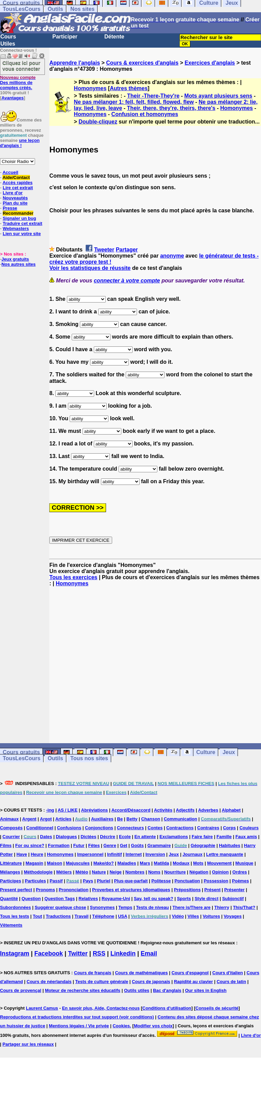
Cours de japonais (151, 981)
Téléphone (103, 916)
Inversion (155, 854)
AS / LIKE (68, 810)
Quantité (9, 898)
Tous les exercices (73, 577)
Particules (35, 880)
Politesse (161, 880)
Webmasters (16, 228)
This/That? (244, 907)
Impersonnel (90, 854)
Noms (154, 872)
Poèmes (240, 880)
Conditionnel (39, 827)
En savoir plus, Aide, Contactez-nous (101, 1008)
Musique (245, 863)
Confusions (69, 827)
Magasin (34, 863)
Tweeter (104, 249)
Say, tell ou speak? (153, 898)
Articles (63, 818)
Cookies (121, 1025)
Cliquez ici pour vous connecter (21, 65)
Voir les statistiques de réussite (89, 268)
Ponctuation (187, 880)
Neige (115, 872)
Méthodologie (38, 872)
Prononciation (73, 889)
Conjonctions (99, 827)
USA (122, 916)
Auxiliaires (102, 818)
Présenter (234, 889)
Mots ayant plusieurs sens (218, 96)
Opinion (220, 872)
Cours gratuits (21, 752)
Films (6, 845)
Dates (46, 836)
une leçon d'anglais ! (19, 143)
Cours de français (92, 972)
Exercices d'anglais (210, 63)
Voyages (233, 916)
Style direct (207, 898)
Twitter (78, 953)
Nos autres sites (18, 264)
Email (149, 953)
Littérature (11, 863)
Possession (216, 880)
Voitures (211, 916)
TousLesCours (21, 9)
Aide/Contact (16, 177)
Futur (78, 845)
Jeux (229, 752)
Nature (99, 872)
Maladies (127, 863)
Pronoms (45, 889)
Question (31, 898)
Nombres (134, 872)
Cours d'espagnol (190, 972)
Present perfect (16, 889)
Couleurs (249, 827)
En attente (145, 836)
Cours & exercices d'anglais (142, 63)
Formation (59, 845)
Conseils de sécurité (216, 1008)
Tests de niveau (152, 907)
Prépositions (187, 889)
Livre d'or (13, 192)
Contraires (208, 827)
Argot (46, 818)
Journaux (192, 854)
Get (123, 845)
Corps (229, 827)
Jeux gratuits (15, 259)
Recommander (18, 213)
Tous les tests (14, 916)
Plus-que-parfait (131, 880)
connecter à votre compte (127, 280)
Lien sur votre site (22, 233)
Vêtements (11, 925)
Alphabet (231, 810)
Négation (198, 872)
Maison (54, 863)
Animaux (9, 818)
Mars (145, 863)
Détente (114, 36)
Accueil (10, 172)
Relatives (88, 898)
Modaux (181, 863)
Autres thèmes (128, 88)
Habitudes (229, 845)
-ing (50, 810)
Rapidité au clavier (193, 981)
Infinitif (114, 854)
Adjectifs (185, 810)
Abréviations (94, 810)
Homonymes (90, 88)
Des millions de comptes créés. (18, 82)
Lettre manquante (224, 854)
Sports (184, 898)
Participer (64, 36)
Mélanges (10, 872)
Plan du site (15, 203)
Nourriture (175, 872)
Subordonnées (15, 907)
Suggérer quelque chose (60, 907)
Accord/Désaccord (131, 810)
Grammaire (159, 845)
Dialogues (66, 836)
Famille (224, 836)
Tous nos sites (89, 758)
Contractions (179, 827)
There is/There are (192, 907)
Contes (154, 827)
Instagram (14, 953)
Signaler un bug (19, 218)
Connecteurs (130, 827)
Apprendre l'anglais (74, 63)
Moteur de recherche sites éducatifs (82, 990)
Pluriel (103, 880)
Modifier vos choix (153, 1025)
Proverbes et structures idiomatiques (131, 889)
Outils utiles (136, 990)
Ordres (239, 872)
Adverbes (208, 810)
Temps (125, 907)
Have (21, 854)
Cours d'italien (227, 972)
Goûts (137, 845)
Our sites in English (205, 990)
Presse (10, 208)
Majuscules (78, 863)
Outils (55, 9)
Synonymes (102, 907)
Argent (29, 818)
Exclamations (173, 836)
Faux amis (246, 836)
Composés (11, 827)
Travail (81, 916)
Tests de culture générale (101, 981)
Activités (163, 810)
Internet (133, 854)
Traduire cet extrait (22, 223)
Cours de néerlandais (49, 981)
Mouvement (219, 863)
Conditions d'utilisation (166, 1008)
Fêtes (94, 845)
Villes (193, 916)
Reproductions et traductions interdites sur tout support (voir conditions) (77, 1016)
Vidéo (178, 916)
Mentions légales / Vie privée (79, 1025)
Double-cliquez (98, 122)
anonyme (172, 256)
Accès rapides (17, 182)
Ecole (125, 836)
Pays (88, 880)
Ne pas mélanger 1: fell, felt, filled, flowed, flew (134, 102)
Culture (205, 752)
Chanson (150, 818)
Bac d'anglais (167, 990)
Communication (180, 818)
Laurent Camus (42, 1008)
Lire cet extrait (18, 187)
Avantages (12, 97)
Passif (56, 880)
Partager (127, 249)
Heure (37, 854)
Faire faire (202, 836)
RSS (99, 953)
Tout (37, 916)
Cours (8, 36)
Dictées (88, 836)
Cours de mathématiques (141, 972)
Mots (198, 863)
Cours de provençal (20, 990)
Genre (109, 845)
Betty (132, 818)
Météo (81, 872)
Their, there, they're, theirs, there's (171, 108)
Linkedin (123, 953)
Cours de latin (231, 981)
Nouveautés (15, 197)
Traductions (58, 916)
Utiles (7, 44)
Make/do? (103, 863)
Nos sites (82, 9)
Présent (212, 889)
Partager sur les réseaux (28, 1044)
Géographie (203, 845)
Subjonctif (233, 898)
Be (120, 818)
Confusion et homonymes (144, 114)
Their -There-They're (153, 96)
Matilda (161, 863)
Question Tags (60, 898)
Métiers (64, 872)
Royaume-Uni (116, 898)
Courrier (11, 836)
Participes (10, 880)
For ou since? (29, 845)
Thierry (221, 907)
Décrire (107, 836)
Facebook (48, 953)
